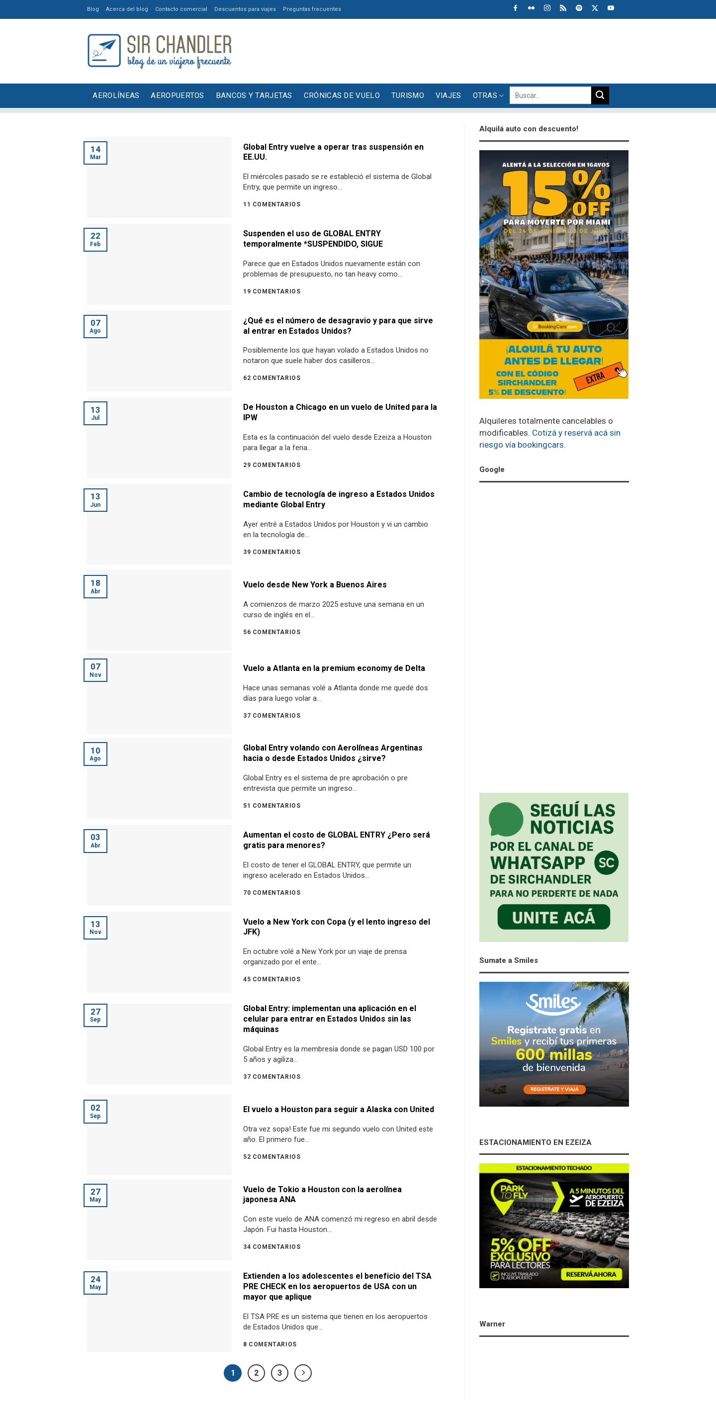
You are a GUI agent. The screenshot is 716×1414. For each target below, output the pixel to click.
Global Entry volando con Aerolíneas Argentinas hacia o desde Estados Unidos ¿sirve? (333, 753)
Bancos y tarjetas (254, 95)
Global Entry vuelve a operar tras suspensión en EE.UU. (333, 152)
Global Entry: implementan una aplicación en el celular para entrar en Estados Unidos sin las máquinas (329, 1019)
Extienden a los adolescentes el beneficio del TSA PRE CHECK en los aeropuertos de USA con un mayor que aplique (337, 1286)
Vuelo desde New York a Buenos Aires (315, 584)
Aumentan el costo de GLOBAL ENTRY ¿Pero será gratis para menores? (336, 840)
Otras (488, 95)
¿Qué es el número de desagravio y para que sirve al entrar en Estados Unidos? (338, 326)
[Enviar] (600, 95)
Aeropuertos (177, 95)
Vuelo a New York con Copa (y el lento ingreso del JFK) (336, 927)
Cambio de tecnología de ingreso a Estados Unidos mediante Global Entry (339, 499)
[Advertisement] (448, 49)
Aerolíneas (115, 95)
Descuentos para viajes (245, 9)
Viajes (448, 95)
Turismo (407, 95)
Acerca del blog (127, 9)
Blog (93, 9)
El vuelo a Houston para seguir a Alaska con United (338, 1109)
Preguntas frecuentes (312, 9)
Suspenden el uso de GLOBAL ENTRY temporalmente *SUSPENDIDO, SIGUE (313, 239)
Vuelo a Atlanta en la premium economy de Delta (334, 668)
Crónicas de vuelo (342, 95)
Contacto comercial (181, 9)
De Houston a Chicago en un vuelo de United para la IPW (340, 412)
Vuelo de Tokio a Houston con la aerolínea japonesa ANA (322, 1195)
